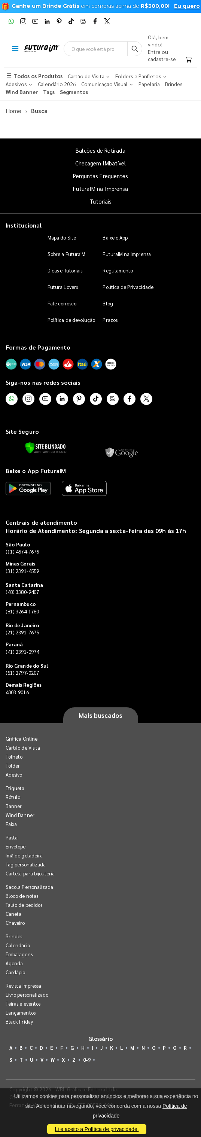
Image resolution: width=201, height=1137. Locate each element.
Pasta (12, 837)
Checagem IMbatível (100, 163)
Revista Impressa (23, 985)
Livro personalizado (27, 994)
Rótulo (13, 797)
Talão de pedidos (24, 905)
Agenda (14, 963)
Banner (14, 806)
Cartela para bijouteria (30, 873)
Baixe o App (115, 237)
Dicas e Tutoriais (65, 270)
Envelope (16, 846)
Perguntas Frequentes (100, 175)
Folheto (14, 756)
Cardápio (15, 972)
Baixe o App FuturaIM (36, 471)
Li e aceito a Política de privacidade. (96, 1129)
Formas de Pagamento (38, 347)
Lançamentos (21, 1012)
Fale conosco (62, 303)
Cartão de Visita (23, 747)
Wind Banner (20, 815)
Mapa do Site (62, 237)
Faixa (11, 824)
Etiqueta (15, 788)
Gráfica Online (21, 738)
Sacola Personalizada (29, 887)
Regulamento (118, 270)
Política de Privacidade (128, 287)
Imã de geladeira (24, 855)
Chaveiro (15, 923)
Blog (108, 303)
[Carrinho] (188, 60)
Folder (13, 765)
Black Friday (19, 1021)
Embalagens (19, 954)
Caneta (13, 914)
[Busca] (134, 48)
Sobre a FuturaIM (66, 254)
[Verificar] (45, 448)
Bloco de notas (22, 896)
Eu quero (187, 6)
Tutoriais (100, 201)
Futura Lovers (63, 287)
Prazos (110, 320)
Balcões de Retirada (100, 150)
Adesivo (14, 774)
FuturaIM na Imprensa (100, 188)
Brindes (14, 936)
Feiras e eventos (23, 1003)
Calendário (18, 945)
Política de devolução (71, 320)
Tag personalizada (26, 864)
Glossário (100, 1038)
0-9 (87, 1060)
